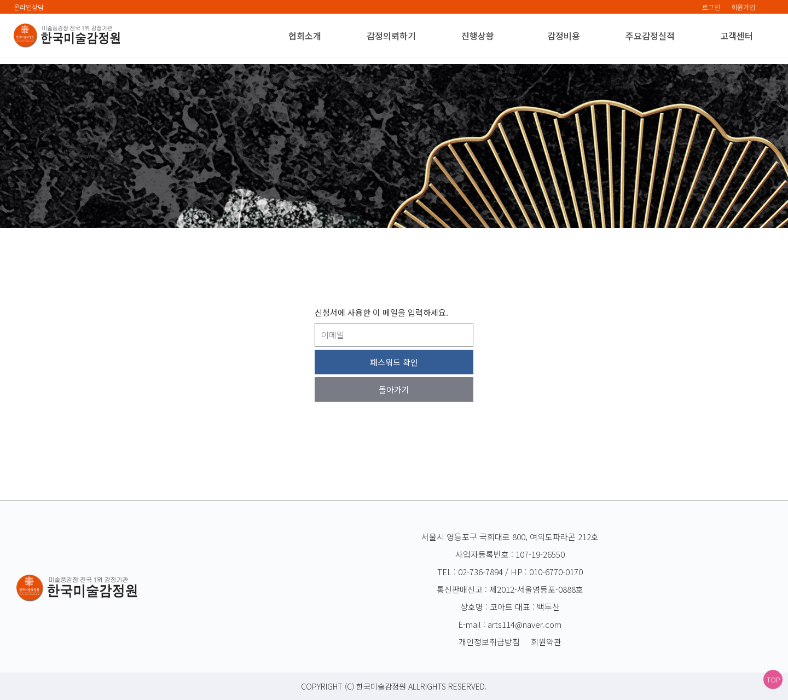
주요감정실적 (650, 35)
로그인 (711, 6)
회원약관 (546, 641)
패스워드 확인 (394, 362)
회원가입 (743, 6)
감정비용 (563, 35)
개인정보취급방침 (489, 641)
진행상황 (477, 35)
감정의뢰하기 (391, 35)
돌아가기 (394, 389)
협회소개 (304, 35)
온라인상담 (29, 6)
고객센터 (736, 35)
